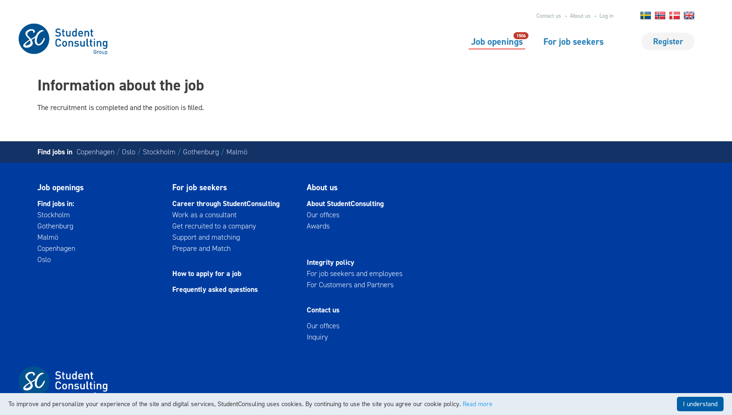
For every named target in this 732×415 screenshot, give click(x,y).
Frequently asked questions (215, 289)
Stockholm (159, 152)
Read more (478, 404)
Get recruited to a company (214, 226)
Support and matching (206, 237)
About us (580, 16)
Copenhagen (95, 152)
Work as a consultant (204, 215)
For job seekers (573, 41)
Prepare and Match (201, 248)
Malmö (236, 152)
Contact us (548, 16)
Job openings (497, 41)
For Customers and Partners (350, 285)
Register (668, 41)
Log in (606, 16)
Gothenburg (201, 152)
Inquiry (317, 337)
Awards (318, 226)
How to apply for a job (206, 273)
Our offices (323, 215)
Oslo (128, 152)
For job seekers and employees (354, 273)
